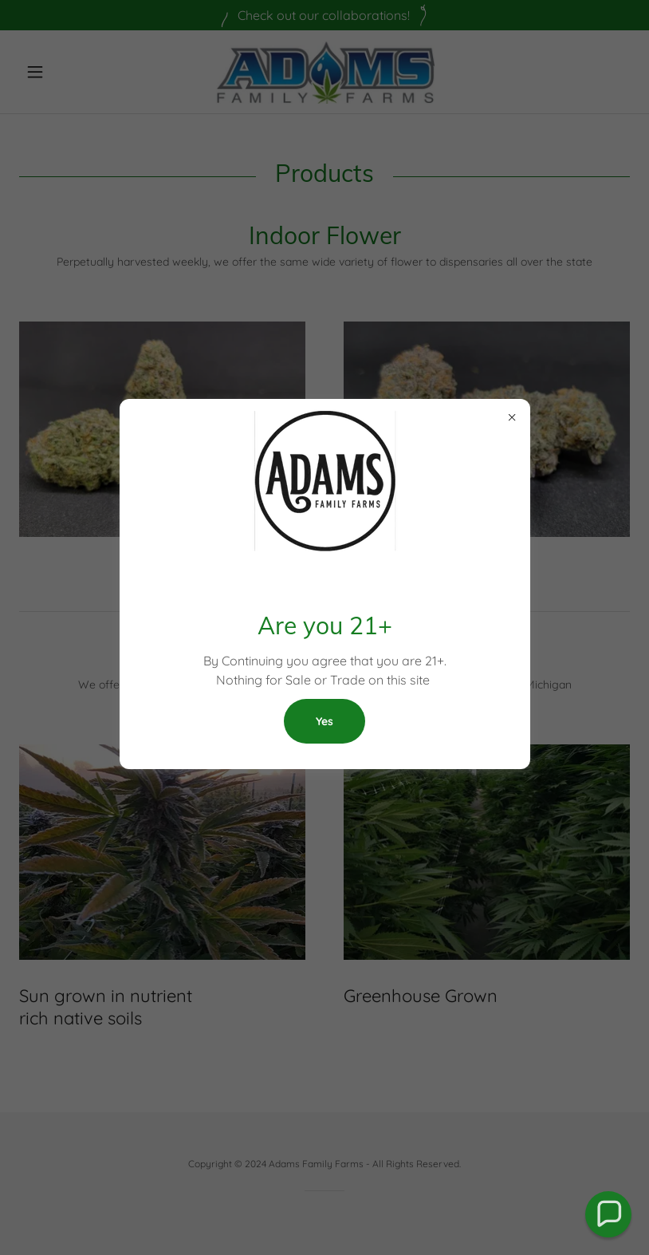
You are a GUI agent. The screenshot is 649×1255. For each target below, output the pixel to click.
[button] (608, 1214)
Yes (324, 721)
